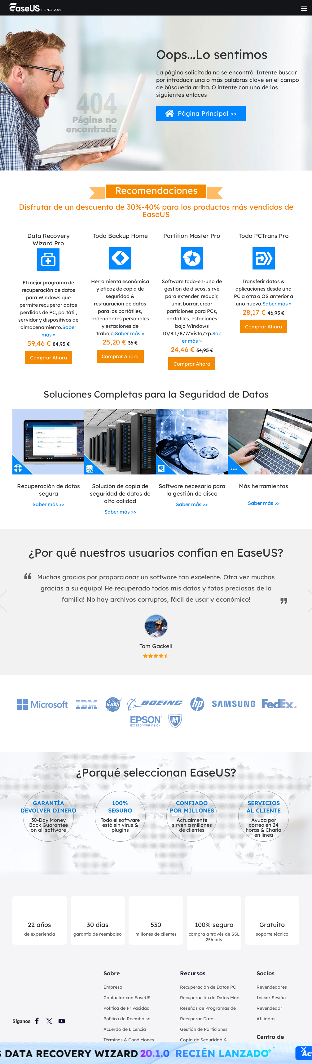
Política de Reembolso (127, 1019)
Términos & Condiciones (128, 1040)
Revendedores (272, 987)
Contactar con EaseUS (127, 997)
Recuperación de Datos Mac (209, 997)
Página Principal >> (207, 113)
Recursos (192, 973)
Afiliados (266, 1019)
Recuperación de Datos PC (208, 987)
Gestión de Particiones (203, 1029)
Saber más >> (48, 504)
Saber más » (129, 333)
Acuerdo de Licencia (124, 1029)
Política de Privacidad (126, 1008)
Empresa (112, 987)
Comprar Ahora (48, 357)
